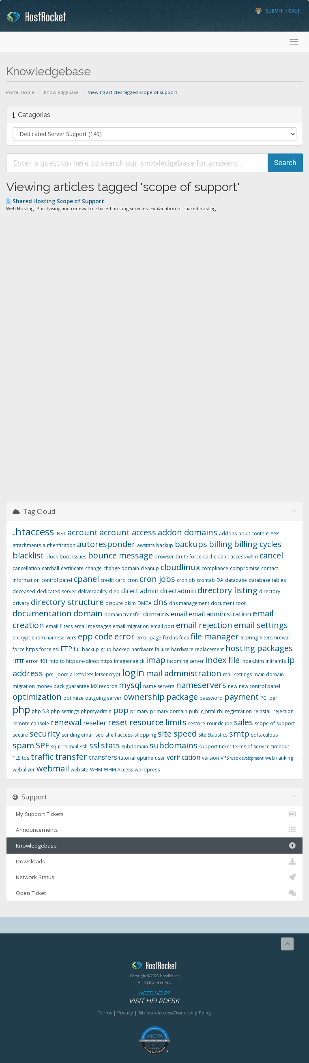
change (93, 568)
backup (164, 545)
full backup (86, 649)
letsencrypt (107, 674)
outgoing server (103, 697)
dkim (130, 603)
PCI (264, 697)
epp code (95, 636)
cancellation (26, 568)
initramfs (276, 661)
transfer (71, 756)
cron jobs (157, 578)
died (114, 591)
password (211, 697)
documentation (42, 613)
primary (139, 711)
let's (79, 674)
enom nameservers (54, 637)
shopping (145, 734)
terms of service (251, 746)
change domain (121, 568)
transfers (103, 757)
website (79, 769)
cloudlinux (180, 567)
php (21, 709)
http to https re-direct (74, 661)
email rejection (204, 625)
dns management (189, 603)
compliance (215, 568)
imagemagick (129, 661)
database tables (267, 580)
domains (156, 613)
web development (247, 758)
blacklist (28, 555)
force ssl (49, 649)
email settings (261, 625)
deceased (24, 591)
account (82, 532)
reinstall (262, 711)
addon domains (187, 532)
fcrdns (170, 637)
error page (148, 637)
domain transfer (123, 614)
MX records (104, 686)
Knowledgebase (61, 92)
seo (99, 734)
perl (274, 697)
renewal (66, 722)
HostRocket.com (154, 967)
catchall (50, 568)
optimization (37, 696)
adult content (253, 533)
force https (25, 649)
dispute (114, 603)
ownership (144, 696)
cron (132, 580)
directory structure (67, 601)
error (124, 636)
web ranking (279, 757)
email (179, 613)
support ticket (215, 746)
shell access (119, 734)
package (182, 696)
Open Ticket (154, 893)
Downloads (154, 861)
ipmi (50, 674)
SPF (42, 745)
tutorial (127, 757)
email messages (92, 626)
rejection (283, 711)
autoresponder (106, 544)
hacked (121, 649)
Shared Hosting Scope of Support (55, 201)
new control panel (259, 686)
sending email (78, 734)
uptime (145, 757)
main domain (268, 674)
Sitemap (147, 1013)
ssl (94, 745)
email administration (220, 613)
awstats (145, 545)
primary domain (168, 711)
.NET (61, 533)
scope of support (275, 723)
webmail (52, 768)
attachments (27, 545)
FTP (66, 648)
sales (243, 722)
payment (241, 696)
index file (223, 659)
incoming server (185, 661)
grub (106, 649)
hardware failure (150, 649)
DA (220, 580)
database (236, 580)
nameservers (201, 685)
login (133, 672)
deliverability (92, 591)
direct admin (140, 590)
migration (24, 686)
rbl (220, 711)
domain (88, 613)
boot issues (73, 556)
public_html (202, 711)
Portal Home (20, 92)
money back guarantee (62, 686)
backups (191, 544)
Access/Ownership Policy (184, 1013)
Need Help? (154, 997)
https (106, 661)
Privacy (125, 1013)
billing (220, 544)
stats (110, 745)
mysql (130, 685)
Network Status (154, 877)
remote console (31, 723)
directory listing (227, 590)
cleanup (150, 568)
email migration (131, 626)
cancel (271, 555)
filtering (249, 637)
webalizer (24, 769)
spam (23, 745)
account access (127, 532)
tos (25, 757)
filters (266, 637)
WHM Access (118, 769)
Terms (105, 1013)
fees (184, 637)
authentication (59, 545)
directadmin (178, 590)
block (51, 556)
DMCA (144, 603)
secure (20, 734)
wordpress (147, 769)
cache (210, 556)
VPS (225, 757)
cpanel (86, 578)
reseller (94, 722)
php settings (65, 711)
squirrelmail (64, 746)
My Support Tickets (154, 814)
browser (164, 556)
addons (228, 533)
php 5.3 (40, 711)
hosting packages (259, 648)
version (210, 757)
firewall (282, 637)
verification (183, 757)
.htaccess (33, 531)
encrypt (21, 637)
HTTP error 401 (30, 661)
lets (89, 674)
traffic (42, 756)
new (232, 686)
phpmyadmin (96, 711)
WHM (96, 769)
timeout (280, 746)
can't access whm (238, 556)
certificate (72, 568)
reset (118, 722)
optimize (73, 697)
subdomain (135, 746)
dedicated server (56, 591)
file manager (215, 636)
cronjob (186, 580)
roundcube (219, 723)
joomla (64, 674)
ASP (274, 533)
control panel (56, 580)
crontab (206, 580)
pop (121, 710)
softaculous (264, 734)
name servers (158, 686)
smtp (239, 733)
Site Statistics (212, 734)
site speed (177, 733)
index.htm (252, 661)
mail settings (237, 674)
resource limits (158, 722)
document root (228, 603)
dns (160, 601)
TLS (16, 757)
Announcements (154, 830)
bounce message (120, 555)
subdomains (173, 745)
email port (162, 626)
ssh (84, 746)
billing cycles (257, 544)
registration (238, 711)
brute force (189, 556)
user (160, 757)
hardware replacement (197, 649)
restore (196, 723)
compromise (245, 568)
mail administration (183, 673)
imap (155, 659)
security (45, 733)
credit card (113, 580)
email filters (59, 626)
